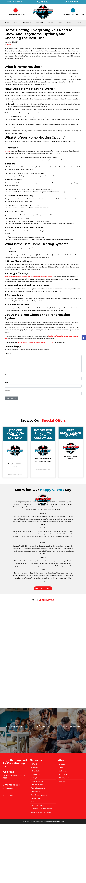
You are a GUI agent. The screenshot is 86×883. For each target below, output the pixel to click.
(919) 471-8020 (71, 2)
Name (7, 375)
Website (7, 390)
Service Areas (63, 774)
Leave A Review (14, 2)
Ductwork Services (37, 802)
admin (9, 44)
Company (50, 22)
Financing (69, 22)
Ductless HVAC (36, 798)
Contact (79, 22)
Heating (7, 22)
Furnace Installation (37, 785)
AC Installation (35, 771)
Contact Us (62, 781)
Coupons (59, 22)
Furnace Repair (35, 791)
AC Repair (34, 764)
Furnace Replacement (38, 788)
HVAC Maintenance (37, 805)
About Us (62, 764)
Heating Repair (35, 774)
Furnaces (8, 151)
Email (7, 382)
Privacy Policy (60, 821)
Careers (61, 767)
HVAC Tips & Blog (64, 778)
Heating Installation (37, 781)
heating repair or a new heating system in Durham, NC (35, 342)
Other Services (27, 22)
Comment (8, 353)
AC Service (34, 767)
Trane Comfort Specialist (39, 795)
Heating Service (36, 778)
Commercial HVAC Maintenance (41, 809)
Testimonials (63, 771)
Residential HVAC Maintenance (41, 812)
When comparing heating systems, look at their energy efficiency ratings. (28, 276)
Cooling (16, 22)
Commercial (39, 22)
